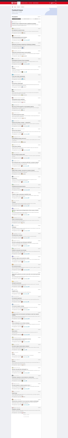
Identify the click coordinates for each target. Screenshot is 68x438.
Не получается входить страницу (18, 306)
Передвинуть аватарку (16, 409)
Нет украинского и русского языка (18, 30)
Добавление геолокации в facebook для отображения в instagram (23, 44)
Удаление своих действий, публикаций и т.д (20, 369)
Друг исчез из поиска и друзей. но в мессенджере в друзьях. (23, 106)
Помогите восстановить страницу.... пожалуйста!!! (21, 122)
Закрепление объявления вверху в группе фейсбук (21, 52)
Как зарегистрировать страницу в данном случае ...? (21, 385)
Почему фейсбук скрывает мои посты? (19, 138)
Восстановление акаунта (16, 266)
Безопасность (14, 178)
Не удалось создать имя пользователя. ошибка (20, 258)
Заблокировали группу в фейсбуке (18, 99)
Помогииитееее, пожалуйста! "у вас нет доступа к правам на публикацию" (25, 401)
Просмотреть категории (15, 13)
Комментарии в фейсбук (16, 146)
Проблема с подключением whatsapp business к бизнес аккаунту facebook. (25, 210)
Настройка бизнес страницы (17, 235)
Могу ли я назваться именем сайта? (18, 154)
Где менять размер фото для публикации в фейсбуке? (22, 242)
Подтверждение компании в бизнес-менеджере (20, 60)
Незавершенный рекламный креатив (18, 186)
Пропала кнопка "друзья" (16, 130)
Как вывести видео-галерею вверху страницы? (20, 346)
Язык (56, 0)
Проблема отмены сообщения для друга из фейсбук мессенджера (24, 23)
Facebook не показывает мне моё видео (19, 250)
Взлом (13, 91)
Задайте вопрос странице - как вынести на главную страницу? (23, 170)
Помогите (13, 68)
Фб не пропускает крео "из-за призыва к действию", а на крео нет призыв (25, 162)
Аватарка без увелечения (16, 283)
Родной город (14, 393)
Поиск (39, 16)
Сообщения (14, 227)
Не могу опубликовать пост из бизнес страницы (20, 323)
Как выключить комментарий (17, 83)
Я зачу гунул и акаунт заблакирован (18, 76)
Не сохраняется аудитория (17, 298)
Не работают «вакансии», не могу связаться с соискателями (23, 377)
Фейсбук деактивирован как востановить (19, 37)
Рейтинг (13, 354)
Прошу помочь (14, 331)
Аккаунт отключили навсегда (17, 219)
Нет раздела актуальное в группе (18, 114)
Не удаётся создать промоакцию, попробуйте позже (21, 194)
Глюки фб (14, 202)
